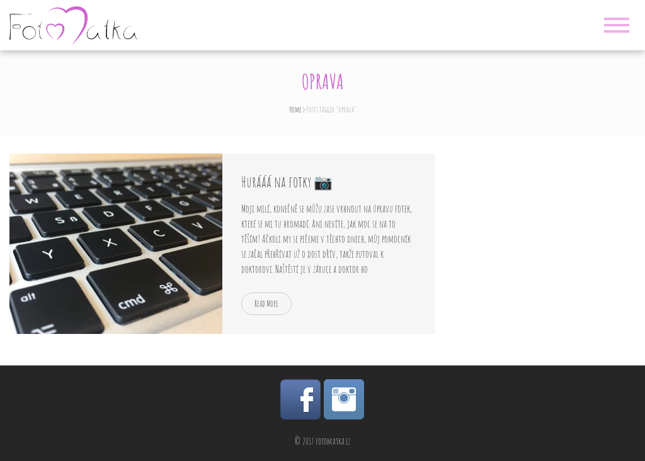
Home (295, 109)
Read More (266, 303)
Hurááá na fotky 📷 (287, 181)
